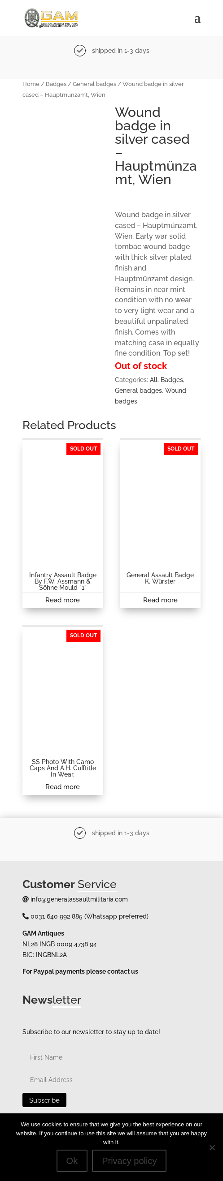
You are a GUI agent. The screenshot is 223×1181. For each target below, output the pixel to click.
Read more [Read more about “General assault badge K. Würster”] (160, 600)
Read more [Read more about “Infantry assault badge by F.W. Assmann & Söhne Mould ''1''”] (62, 600)
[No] (211, 1147)
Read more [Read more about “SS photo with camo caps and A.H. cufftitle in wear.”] (62, 787)
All (153, 379)
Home (30, 84)
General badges (94, 84)
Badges (56, 84)
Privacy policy (129, 1161)
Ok (72, 1161)
